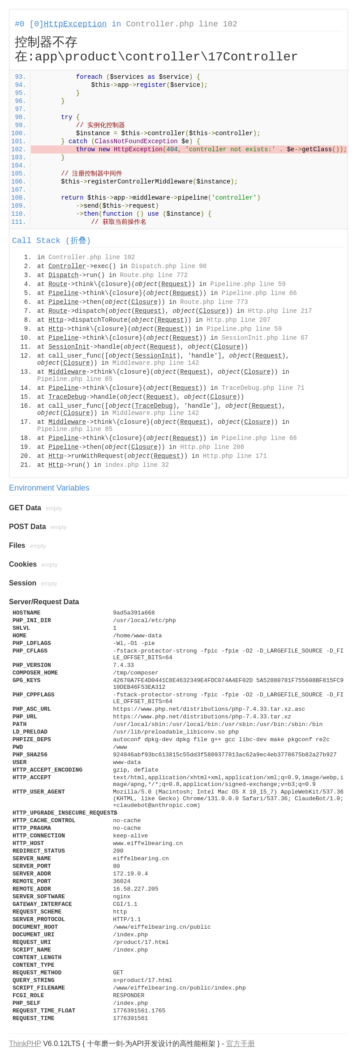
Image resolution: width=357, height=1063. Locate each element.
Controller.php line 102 (181, 24)
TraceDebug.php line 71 (263, 388)
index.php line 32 (137, 465)
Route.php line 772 (154, 275)
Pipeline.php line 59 (248, 284)
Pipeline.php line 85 (74, 379)
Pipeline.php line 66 (259, 293)
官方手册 (240, 1043)
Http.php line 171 (235, 456)
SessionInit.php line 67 (265, 338)
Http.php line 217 (280, 311)
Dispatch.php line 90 (168, 266)
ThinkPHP (25, 1043)
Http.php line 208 (212, 447)
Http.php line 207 (238, 320)
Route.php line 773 (214, 302)
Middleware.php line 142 (155, 363)
